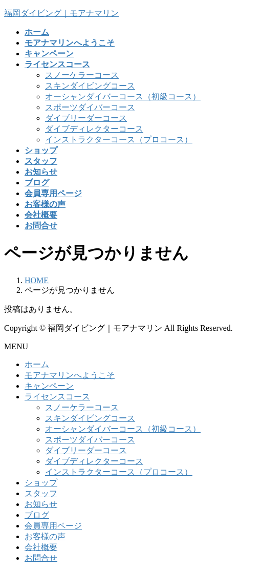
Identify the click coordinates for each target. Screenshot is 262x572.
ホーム (37, 364)
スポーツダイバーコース (90, 107)
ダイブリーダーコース (86, 118)
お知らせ (41, 504)
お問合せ (41, 558)
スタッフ (41, 493)
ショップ (41, 482)
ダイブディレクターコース (94, 128)
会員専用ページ (53, 525)
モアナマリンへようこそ (70, 375)
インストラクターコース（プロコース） (118, 139)
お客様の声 (45, 536)
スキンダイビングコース (90, 85)
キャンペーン (49, 386)
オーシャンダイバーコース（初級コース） (123, 96)
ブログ (37, 515)
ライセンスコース (57, 396)
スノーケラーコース (82, 75)
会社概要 (41, 547)
